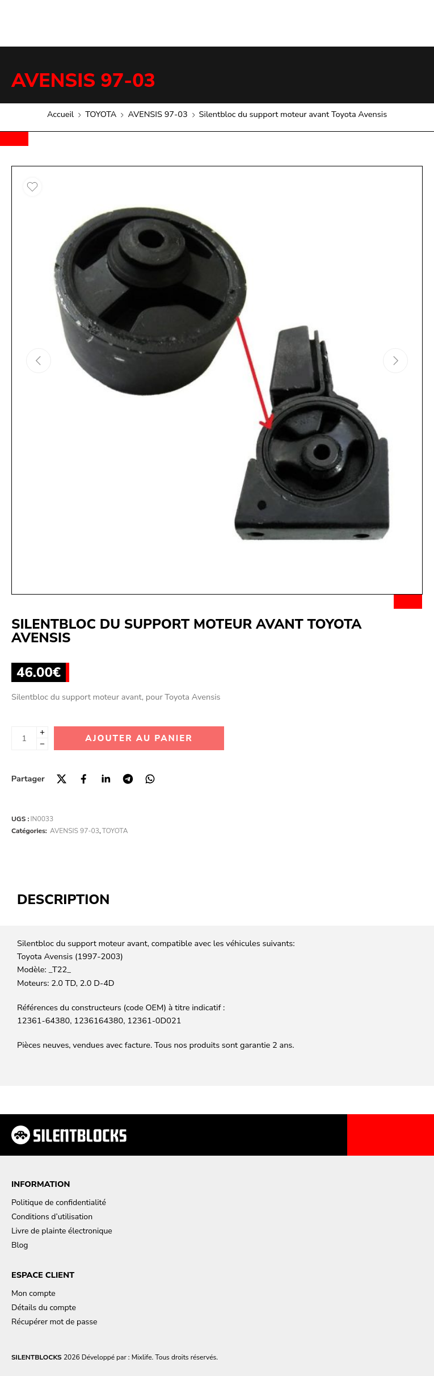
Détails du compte (43, 1307)
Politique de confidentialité (58, 1202)
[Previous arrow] (38, 360)
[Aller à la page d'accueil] (69, 1135)
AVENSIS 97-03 (83, 81)
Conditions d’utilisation (51, 1216)
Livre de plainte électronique (61, 1231)
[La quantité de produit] (24, 738)
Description (63, 899)
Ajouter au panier (138, 738)
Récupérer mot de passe (54, 1321)
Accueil (60, 114)
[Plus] (42, 732)
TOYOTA (100, 114)
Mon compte (33, 1293)
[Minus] (42, 744)
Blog (19, 1245)
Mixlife (142, 1357)
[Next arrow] (395, 360)
